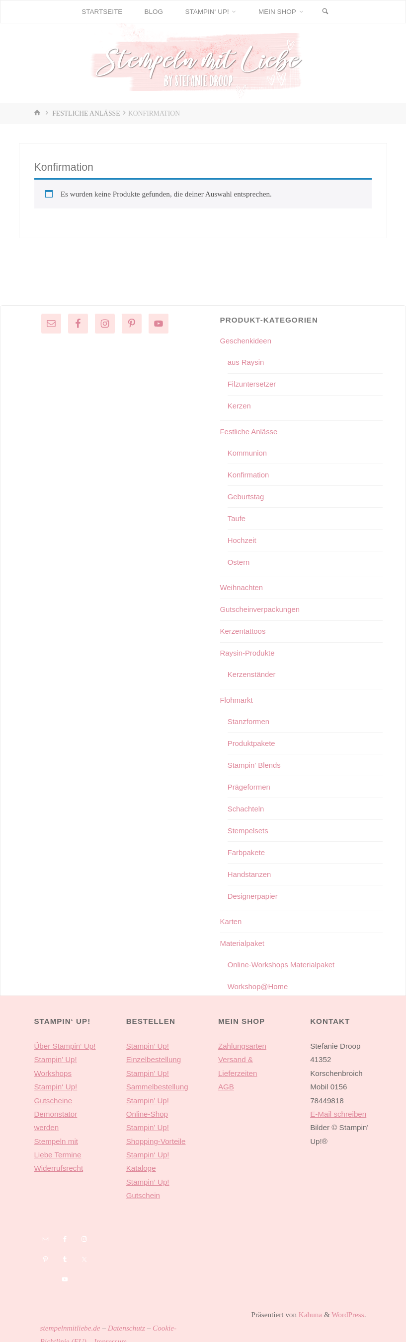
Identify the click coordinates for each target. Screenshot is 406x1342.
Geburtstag (246, 495)
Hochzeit (242, 538)
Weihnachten (242, 585)
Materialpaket (242, 938)
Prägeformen (249, 782)
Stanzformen (249, 717)
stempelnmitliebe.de (70, 1321)
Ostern (239, 559)
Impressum (110, 1335)
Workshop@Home (258, 980)
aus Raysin (246, 362)
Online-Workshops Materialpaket (282, 958)
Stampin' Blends (255, 761)
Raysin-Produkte (248, 650)
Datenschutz (126, 1321)
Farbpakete (247, 847)
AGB (226, 1080)
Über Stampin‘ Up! (64, 1039)
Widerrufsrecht (58, 1161)
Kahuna (309, 1308)
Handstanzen (250, 869)
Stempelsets (248, 825)
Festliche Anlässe (86, 113)
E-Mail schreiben (338, 1107)
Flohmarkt (237, 696)
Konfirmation (249, 473)
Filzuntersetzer (252, 383)
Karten (231, 916)
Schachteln (246, 804)
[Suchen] (326, 11)
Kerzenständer (252, 671)
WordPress (347, 1308)
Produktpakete (252, 739)
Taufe (237, 516)
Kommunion (248, 452)
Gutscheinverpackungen (261, 607)
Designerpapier (253, 890)
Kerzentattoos (243, 628)
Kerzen (239, 405)
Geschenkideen (246, 340)
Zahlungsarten (242, 1039)
